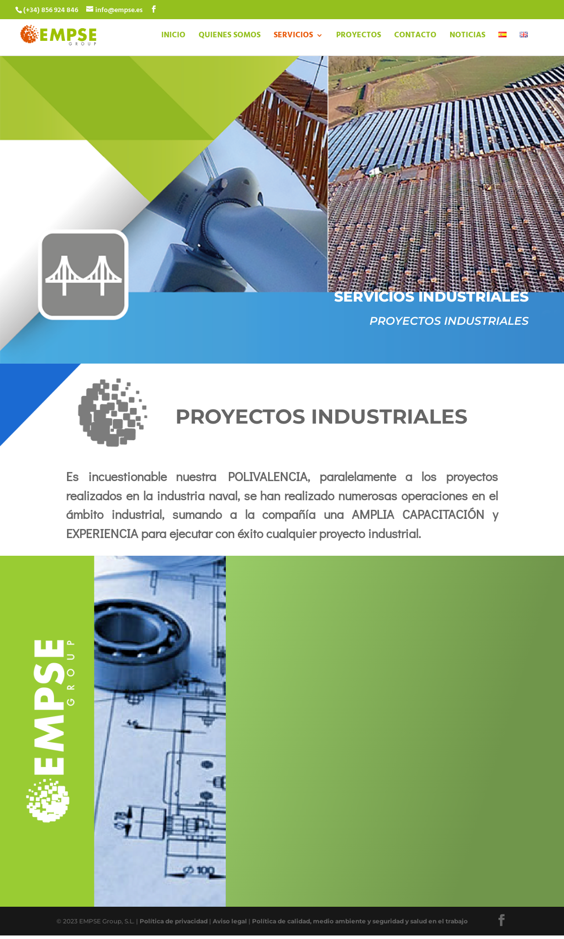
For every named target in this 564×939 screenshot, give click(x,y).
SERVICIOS (293, 37)
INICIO (173, 37)
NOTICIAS (467, 37)
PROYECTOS (358, 37)
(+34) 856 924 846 (50, 10)
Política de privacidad (174, 921)
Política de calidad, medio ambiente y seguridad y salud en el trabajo (360, 921)
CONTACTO (415, 37)
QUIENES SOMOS (230, 37)
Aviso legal (230, 921)
